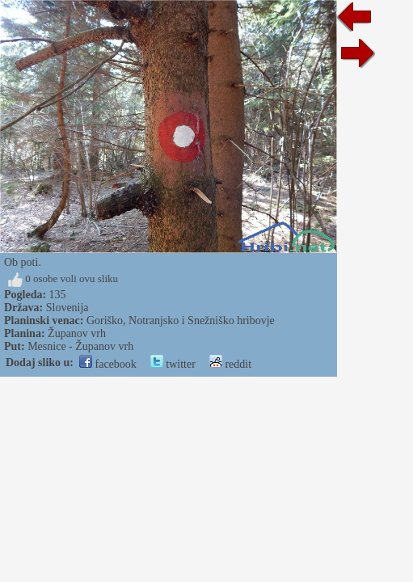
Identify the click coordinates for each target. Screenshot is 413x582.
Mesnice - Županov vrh (80, 346)
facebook (108, 364)
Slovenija (67, 308)
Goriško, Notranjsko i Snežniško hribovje (180, 320)
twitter (173, 364)
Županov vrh (77, 333)
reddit (230, 364)
